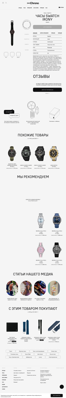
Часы (24, 7)
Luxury (40, 357)
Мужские (49, 47)
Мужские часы (22, 351)
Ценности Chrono (31, 370)
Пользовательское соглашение (44, 379)
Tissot (10, 351)
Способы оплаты (17, 370)
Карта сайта (43, 382)
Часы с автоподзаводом (38, 351)
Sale (46, 7)
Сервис (3, 389)
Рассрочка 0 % (17, 377)
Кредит (15, 375)
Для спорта (40, 354)
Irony (48, 39)
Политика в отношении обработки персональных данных (46, 375)
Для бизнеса (5, 386)
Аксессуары (36, 7)
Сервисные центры (31, 375)
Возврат (16, 382)
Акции (3, 384)
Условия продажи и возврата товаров (44, 371)
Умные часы (54, 351)
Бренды (20, 7)
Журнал (29, 373)
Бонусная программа (19, 379)
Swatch (49, 36)
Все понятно (56, 395)
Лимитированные (53, 357)
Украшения (29, 7)
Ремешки (42, 7)
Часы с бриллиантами (14, 357)
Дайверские (29, 357)
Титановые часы (14, 354)
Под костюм (52, 354)
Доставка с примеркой (19, 373)
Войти (47, 93)
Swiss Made (27, 354)
